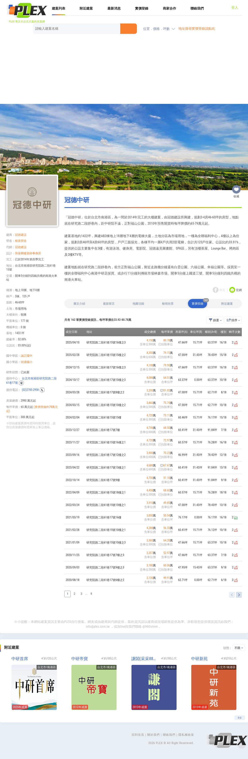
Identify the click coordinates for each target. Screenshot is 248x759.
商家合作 (169, 8)
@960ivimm (150, 627)
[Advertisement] (124, 70)
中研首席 (19, 658)
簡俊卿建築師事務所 (28, 253)
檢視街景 (168, 303)
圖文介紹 (79, 303)
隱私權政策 (186, 734)
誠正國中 (26, 355)
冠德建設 (21, 234)
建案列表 (58, 8)
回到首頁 (138, 734)
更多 (240, 718)
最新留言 (109, 303)
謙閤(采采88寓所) (144, 658)
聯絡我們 (197, 8)
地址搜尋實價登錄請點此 (196, 29)
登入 (234, 8)
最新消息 (114, 8)
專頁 (222, 290)
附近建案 (86, 8)
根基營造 (21, 240)
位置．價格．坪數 (156, 29)
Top (242, 744)
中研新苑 (199, 658)
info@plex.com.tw (98, 627)
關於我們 (153, 734)
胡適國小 (26, 362)
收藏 (236, 187)
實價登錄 (141, 8)
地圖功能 (138, 303)
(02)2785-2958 (30, 389)
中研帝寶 (79, 658)
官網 (239, 290)
